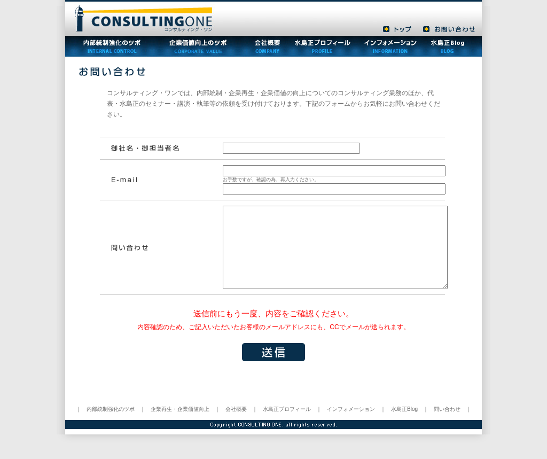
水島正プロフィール (287, 425)
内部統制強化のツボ (111, 425)
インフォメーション (351, 425)
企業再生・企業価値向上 (180, 425)
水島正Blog (404, 425)
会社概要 (236, 425)
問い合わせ (447, 425)
